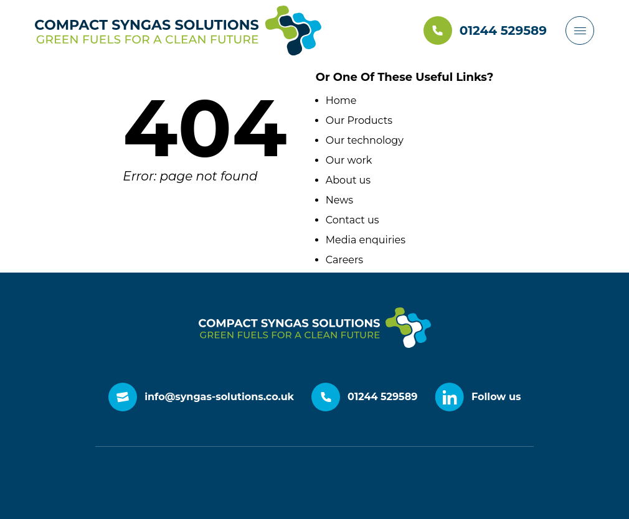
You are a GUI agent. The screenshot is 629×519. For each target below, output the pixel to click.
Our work (349, 160)
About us (348, 180)
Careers (344, 260)
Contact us (352, 220)
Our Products (359, 120)
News (339, 200)
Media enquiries (365, 240)
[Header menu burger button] (579, 30)
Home (341, 100)
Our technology (365, 140)
